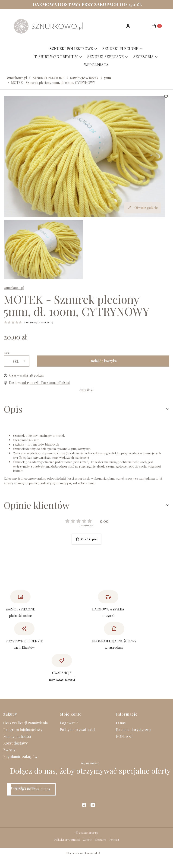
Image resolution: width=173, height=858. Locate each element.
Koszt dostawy (15, 743)
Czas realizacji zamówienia (25, 722)
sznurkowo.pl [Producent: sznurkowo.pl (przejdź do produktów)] (14, 288)
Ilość (6, 353)
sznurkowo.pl (16, 78)
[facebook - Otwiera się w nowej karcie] (84, 805)
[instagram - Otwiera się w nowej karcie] (93, 805)
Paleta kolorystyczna (133, 729)
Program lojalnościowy (22, 729)
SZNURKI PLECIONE (48, 78)
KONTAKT (124, 736)
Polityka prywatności (77, 729)
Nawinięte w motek (84, 78)
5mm (107, 78)
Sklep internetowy (81, 853)
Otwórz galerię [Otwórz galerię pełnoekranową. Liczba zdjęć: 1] (142, 207)
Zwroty (9, 749)
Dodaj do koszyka (103, 361)
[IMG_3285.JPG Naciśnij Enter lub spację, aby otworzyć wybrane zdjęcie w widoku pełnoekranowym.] (84, 156)
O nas (121, 722)
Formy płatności (17, 736)
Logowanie (69, 722)
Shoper (89, 832)
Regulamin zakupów (20, 756)
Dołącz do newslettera (33, 789)
